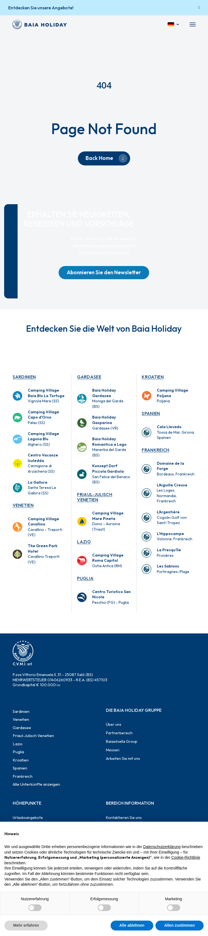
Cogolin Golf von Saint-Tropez (172, 517)
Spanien (151, 413)
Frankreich (155, 450)
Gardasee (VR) (105, 422)
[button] (193, 24)
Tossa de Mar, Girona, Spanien (176, 432)
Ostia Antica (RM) (108, 560)
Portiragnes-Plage (173, 569)
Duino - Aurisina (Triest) (108, 521)
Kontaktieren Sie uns (124, 817)
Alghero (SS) (43, 439)
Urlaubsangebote (28, 817)
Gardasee (89, 377)
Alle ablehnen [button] (131, 925)
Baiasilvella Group (121, 741)
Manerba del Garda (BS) (109, 447)
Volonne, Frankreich (174, 536)
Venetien (23, 505)
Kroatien (153, 377)
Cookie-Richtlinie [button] (185, 857)
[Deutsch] (174, 24)
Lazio (84, 541)
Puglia (85, 578)
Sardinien (24, 377)
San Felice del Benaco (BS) (111, 473)
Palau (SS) (43, 417)
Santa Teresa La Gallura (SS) (42, 487)
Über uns (113, 724)
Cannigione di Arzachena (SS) (43, 463)
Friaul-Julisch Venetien (94, 497)
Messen (112, 749)
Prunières (169, 552)
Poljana (172, 395)
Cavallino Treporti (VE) (43, 553)
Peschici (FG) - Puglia (111, 597)
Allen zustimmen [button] (179, 925)
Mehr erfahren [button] (26, 925)
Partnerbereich (119, 732)
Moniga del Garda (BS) (107, 398)
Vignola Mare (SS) (46, 395)
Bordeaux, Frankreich (176, 469)
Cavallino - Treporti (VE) (45, 527)
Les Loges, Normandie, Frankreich (172, 493)
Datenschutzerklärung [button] (161, 846)
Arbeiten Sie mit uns (123, 758)
